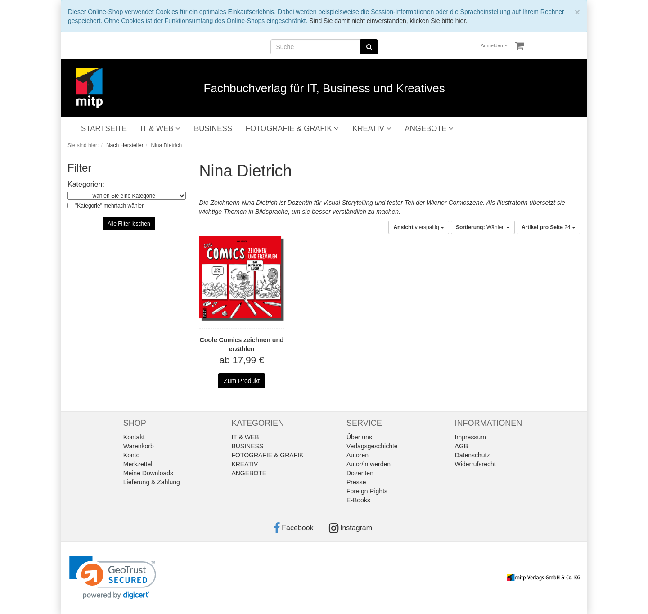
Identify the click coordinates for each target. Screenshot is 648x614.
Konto (131, 455)
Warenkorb (138, 446)
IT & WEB (160, 128)
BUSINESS (213, 128)
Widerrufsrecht (475, 464)
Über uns (359, 437)
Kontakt (133, 437)
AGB (461, 446)
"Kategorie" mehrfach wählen (110, 206)
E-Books (358, 500)
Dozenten (360, 473)
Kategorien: (86, 184)
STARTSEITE (104, 128)
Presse (356, 482)
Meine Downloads (148, 473)
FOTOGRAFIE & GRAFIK (292, 128)
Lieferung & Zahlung (151, 482)
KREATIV (371, 128)
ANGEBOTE (429, 128)
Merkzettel (138, 464)
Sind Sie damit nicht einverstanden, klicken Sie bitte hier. (388, 20)
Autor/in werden (368, 464)
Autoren (357, 455)
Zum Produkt (242, 380)
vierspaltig (418, 227)
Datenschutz (472, 455)
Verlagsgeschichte (372, 446)
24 (549, 227)
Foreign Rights (366, 491)
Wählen (483, 227)
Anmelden (494, 45)
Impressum (470, 437)
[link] (113, 577)
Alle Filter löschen (129, 224)
